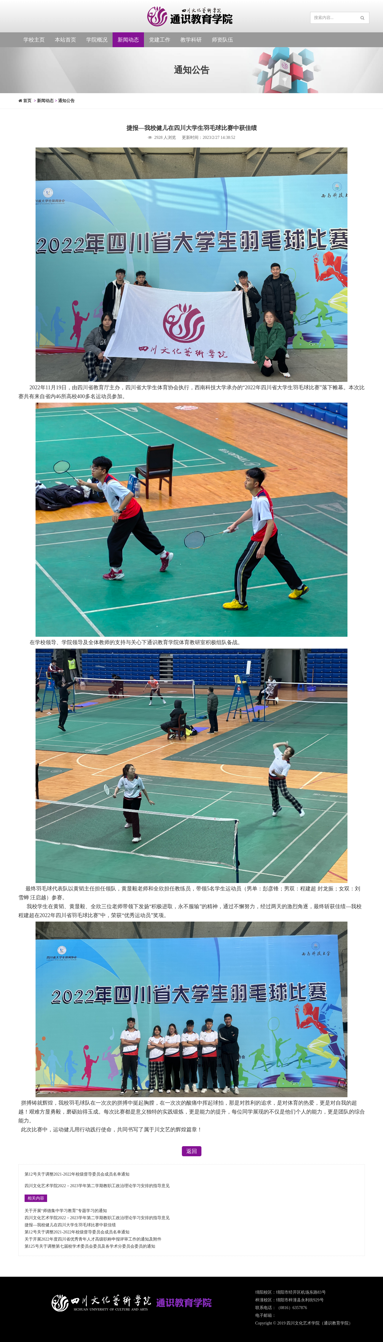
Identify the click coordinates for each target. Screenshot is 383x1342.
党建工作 (159, 40)
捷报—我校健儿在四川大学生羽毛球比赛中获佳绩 (70, 1225)
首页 (25, 101)
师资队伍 (222, 40)
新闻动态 (128, 40)
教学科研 (191, 40)
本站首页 (65, 40)
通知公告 (66, 101)
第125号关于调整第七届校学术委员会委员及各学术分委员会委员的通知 (90, 1246)
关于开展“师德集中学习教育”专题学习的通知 (66, 1210)
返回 (191, 1151)
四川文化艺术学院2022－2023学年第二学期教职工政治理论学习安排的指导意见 (97, 1186)
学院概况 (97, 40)
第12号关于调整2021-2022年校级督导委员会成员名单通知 (77, 1174)
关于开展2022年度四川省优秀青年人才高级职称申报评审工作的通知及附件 (93, 1239)
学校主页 (34, 40)
